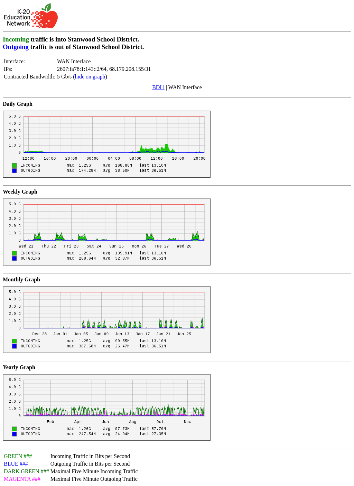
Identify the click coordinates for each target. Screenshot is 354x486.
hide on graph (90, 77)
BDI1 (158, 87)
